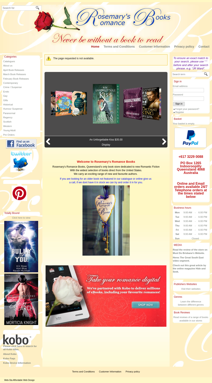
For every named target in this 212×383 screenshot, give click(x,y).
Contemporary (10, 83)
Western (7, 126)
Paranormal (9, 113)
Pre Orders (9, 135)
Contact (203, 46)
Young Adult (9, 130)
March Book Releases (14, 74)
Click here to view (21, 217)
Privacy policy (184, 46)
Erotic (6, 91)
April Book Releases (13, 70)
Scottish (7, 121)
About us (7, 65)
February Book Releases (16, 78)
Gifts (5, 100)
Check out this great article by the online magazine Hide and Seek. (189, 268)
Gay (5, 96)
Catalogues (9, 61)
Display (106, 144)
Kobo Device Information (17, 363)
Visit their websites (191, 289)
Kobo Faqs (9, 358)
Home (95, 46)
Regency (7, 117)
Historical (8, 104)
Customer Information (154, 46)
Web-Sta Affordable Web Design (19, 380)
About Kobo (10, 354)
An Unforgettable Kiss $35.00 (106, 139)
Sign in (179, 103)
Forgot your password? (187, 109)
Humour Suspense (12, 108)
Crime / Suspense (12, 87)
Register (179, 112)
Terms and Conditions (119, 46)
